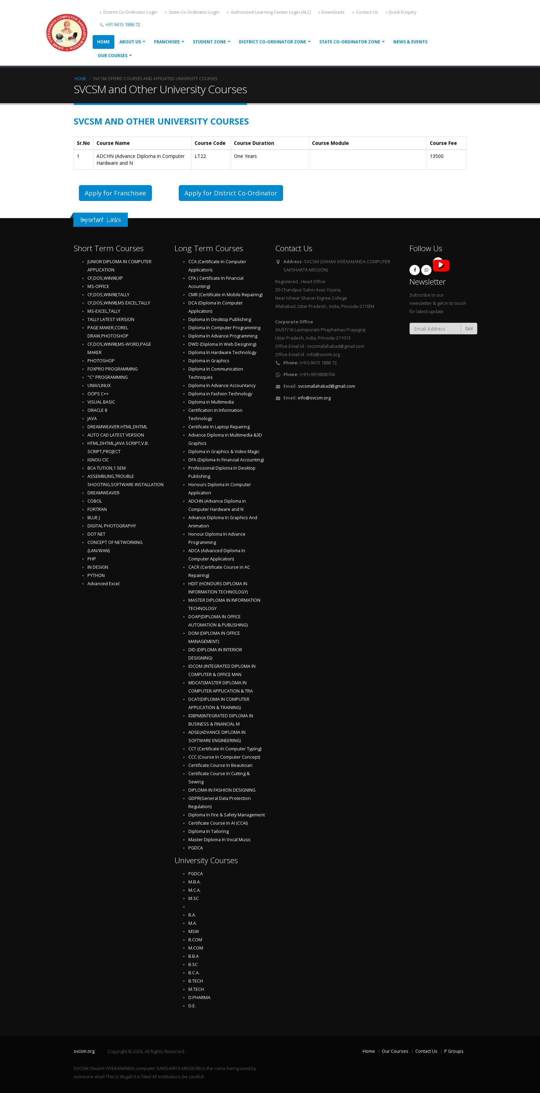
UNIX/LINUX (99, 385)
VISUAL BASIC (101, 402)
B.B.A (193, 956)
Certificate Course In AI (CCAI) (218, 823)
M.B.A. (194, 882)
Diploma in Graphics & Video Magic (223, 451)
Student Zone (209, 42)
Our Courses (112, 55)
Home (103, 42)
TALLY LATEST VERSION (110, 319)
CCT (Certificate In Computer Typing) (224, 749)
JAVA (92, 418)
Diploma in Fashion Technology (220, 394)
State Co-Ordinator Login (192, 12)
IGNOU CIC (98, 460)
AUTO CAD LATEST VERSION (115, 435)
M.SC (193, 898)
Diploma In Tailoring (208, 831)
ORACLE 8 (97, 410)
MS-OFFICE (98, 286)
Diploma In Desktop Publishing (219, 319)
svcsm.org (84, 1051)
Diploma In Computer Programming (224, 328)
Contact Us (365, 12)
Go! (469, 328)
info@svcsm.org (314, 398)
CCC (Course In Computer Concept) (224, 757)
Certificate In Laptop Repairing (219, 427)
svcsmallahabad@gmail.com (326, 386)
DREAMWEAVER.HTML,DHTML (117, 427)
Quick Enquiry (401, 12)
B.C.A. (194, 973)
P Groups (454, 1051)
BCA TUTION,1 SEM (106, 468)
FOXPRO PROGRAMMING (112, 369)
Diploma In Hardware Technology (222, 352)
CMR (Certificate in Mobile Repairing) (225, 295)
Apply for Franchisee (115, 193)
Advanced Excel (103, 584)
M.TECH (196, 989)
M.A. (192, 923)
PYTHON (96, 575)
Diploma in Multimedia (211, 402)
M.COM (195, 948)
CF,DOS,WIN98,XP (105, 278)
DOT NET (96, 534)
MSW (193, 931)
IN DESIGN (97, 567)
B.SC (193, 964)
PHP (91, 559)
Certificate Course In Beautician (220, 765)
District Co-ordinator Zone (272, 42)
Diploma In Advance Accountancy (222, 385)
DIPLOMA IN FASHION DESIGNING (222, 790)
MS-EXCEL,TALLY (103, 311)
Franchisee (167, 42)
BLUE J (93, 518)
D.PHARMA (199, 997)
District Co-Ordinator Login (128, 12)
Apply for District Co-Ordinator (231, 193)
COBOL (94, 501)
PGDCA (195, 848)
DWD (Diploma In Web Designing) (222, 344)
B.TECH (195, 981)
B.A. (192, 915)
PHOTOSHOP (101, 361)
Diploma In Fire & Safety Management (226, 815)
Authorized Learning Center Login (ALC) (269, 12)
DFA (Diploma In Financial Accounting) (226, 460)
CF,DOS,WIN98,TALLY (108, 295)
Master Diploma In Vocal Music (219, 840)
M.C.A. (194, 890)
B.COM (195, 940)
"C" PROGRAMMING (107, 377)
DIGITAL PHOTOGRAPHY (111, 526)
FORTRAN (97, 509)
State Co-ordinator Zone (349, 42)
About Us (130, 42)
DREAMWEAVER (103, 493)
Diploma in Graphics (208, 361)
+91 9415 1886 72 (122, 25)
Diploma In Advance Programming (222, 336)
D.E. (192, 1006)
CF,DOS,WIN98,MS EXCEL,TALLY (118, 303)
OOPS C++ (97, 394)
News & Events (410, 42)
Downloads (332, 12)
